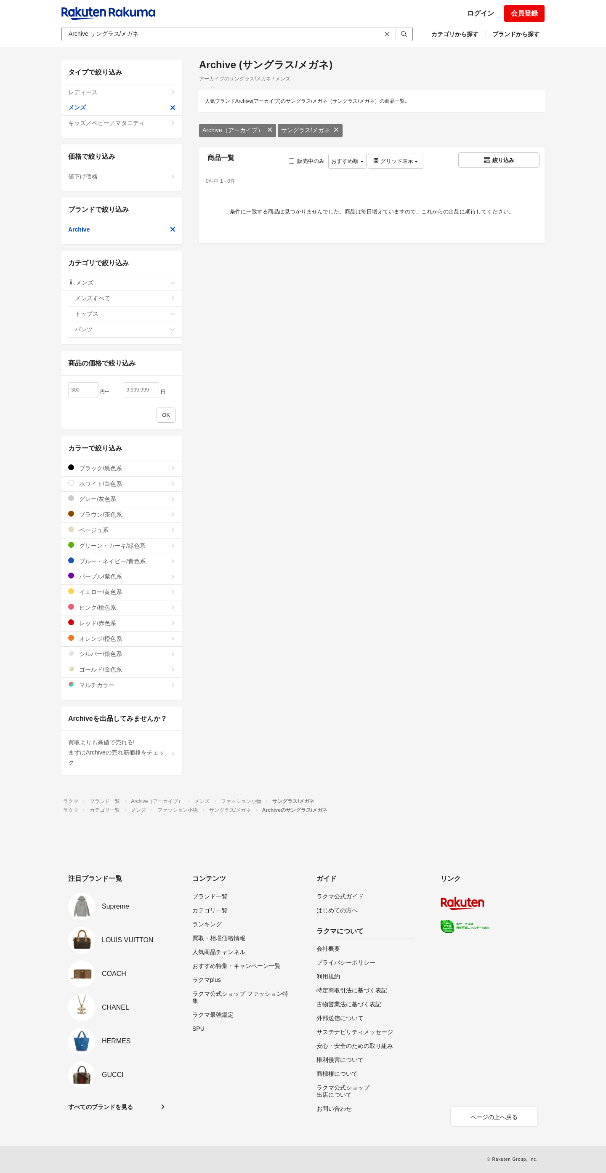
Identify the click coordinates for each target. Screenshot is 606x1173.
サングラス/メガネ (310, 130)
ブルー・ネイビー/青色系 (121, 561)
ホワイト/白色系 (121, 483)
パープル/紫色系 (121, 576)
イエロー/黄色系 (121, 591)
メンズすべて (125, 298)
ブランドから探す (516, 34)
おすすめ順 (347, 161)
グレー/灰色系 (121, 498)
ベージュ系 (121, 529)
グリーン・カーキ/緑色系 (121, 545)
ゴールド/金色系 (121, 669)
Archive (121, 229)
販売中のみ (306, 161)
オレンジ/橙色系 (121, 638)
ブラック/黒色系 (121, 468)
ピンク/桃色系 (121, 607)
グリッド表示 (395, 161)
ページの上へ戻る (494, 1117)
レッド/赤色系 (121, 622)
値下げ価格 (121, 176)
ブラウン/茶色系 (121, 514)
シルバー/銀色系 (121, 653)
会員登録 (524, 13)
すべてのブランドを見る (100, 1107)
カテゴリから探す (454, 34)
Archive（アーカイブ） (237, 130)
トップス (125, 313)
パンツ (125, 329)
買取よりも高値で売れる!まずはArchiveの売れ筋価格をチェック (121, 752)
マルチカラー (121, 684)
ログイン (480, 13)
